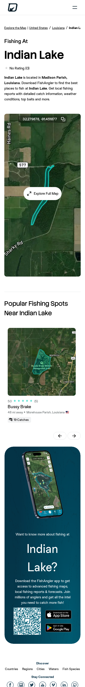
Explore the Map (15, 28)
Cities (41, 669)
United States (38, 28)
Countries (11, 669)
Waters (54, 669)
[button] (42, 193)
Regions (27, 669)
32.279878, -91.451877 (44, 119)
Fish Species (71, 669)
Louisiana (58, 28)
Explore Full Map (46, 193)
